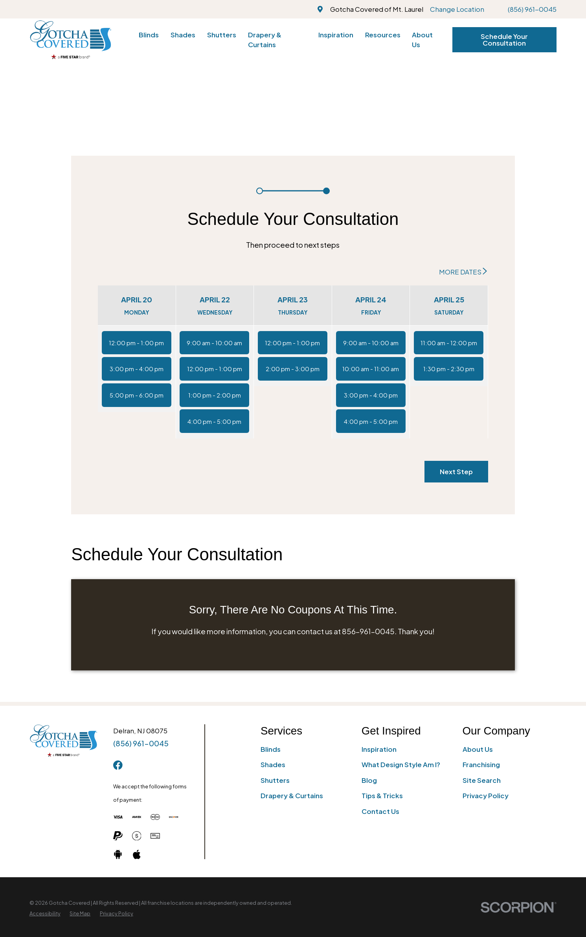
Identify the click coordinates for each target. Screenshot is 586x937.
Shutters (275, 780)
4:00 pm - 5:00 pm (214, 421)
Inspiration (379, 749)
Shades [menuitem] (183, 34)
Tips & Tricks (382, 795)
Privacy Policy (486, 795)
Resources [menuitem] (382, 34)
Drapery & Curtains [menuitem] (264, 39)
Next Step (456, 471)
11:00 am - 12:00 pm (449, 342)
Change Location (457, 9)
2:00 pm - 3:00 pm (293, 368)
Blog (369, 780)
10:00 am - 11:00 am (370, 368)
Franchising (481, 764)
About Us (478, 749)
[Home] (70, 40)
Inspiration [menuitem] (335, 34)
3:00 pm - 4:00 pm (136, 368)
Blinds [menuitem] (149, 34)
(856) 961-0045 (532, 9)
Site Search (482, 780)
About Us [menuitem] (422, 39)
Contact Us (380, 811)
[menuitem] (45, 914)
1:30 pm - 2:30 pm (448, 368)
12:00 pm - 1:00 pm (136, 342)
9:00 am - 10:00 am (214, 342)
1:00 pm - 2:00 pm (214, 395)
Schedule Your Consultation (504, 39)
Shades (273, 764)
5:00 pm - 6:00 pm (136, 395)
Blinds (271, 749)
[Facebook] (118, 765)
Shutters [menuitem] (221, 34)
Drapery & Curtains (292, 795)
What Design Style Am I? (401, 764)
